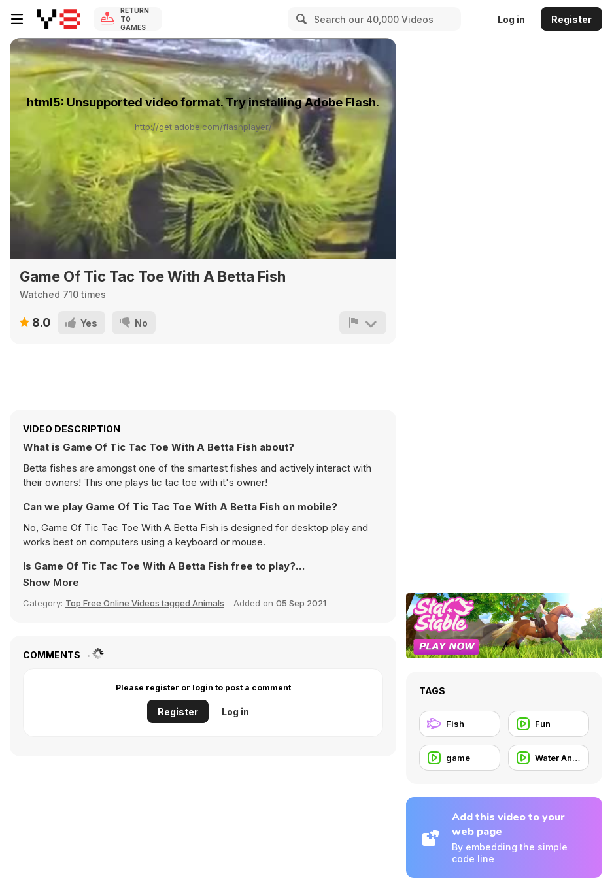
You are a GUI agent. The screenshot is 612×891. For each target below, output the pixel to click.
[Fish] (459, 724)
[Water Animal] (548, 758)
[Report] (362, 322)
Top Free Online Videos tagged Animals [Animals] (144, 603)
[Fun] (548, 724)
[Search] (299, 19)
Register (571, 19)
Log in (511, 19)
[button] (51, 582)
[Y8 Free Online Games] (58, 19)
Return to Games (134, 19)
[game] (459, 758)
